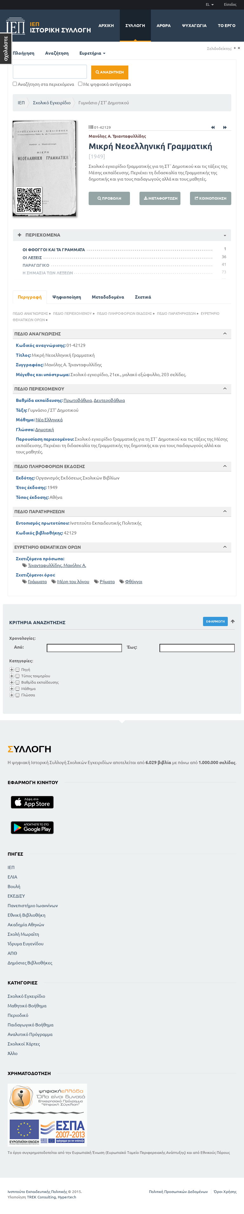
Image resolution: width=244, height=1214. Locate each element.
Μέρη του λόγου (73, 581)
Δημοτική (44, 429)
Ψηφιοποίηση (66, 297)
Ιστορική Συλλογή (60, 26)
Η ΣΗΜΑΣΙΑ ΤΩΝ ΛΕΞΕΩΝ (48, 273)
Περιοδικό (18, 1015)
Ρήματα (107, 581)
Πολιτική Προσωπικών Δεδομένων (178, 1192)
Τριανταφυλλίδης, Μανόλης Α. (57, 565)
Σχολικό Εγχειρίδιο (52, 102)
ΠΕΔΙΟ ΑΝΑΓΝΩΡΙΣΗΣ (30, 313)
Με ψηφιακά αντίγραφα (104, 84)
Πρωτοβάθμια (78, 400)
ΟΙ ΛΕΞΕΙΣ (32, 257)
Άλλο (12, 1053)
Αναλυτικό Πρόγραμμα (30, 1034)
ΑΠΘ (12, 953)
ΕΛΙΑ (12, 876)
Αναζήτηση (57, 53)
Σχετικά (143, 297)
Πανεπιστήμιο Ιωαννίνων (33, 905)
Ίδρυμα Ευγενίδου (26, 943)
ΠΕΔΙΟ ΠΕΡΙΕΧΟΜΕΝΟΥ (72, 313)
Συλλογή (135, 25)
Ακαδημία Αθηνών (26, 924)
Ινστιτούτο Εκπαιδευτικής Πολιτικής (37, 1192)
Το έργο (226, 25)
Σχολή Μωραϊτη (23, 934)
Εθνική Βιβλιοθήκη (26, 915)
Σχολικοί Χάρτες (24, 1043)
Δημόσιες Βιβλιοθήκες (30, 962)
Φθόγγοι (133, 581)
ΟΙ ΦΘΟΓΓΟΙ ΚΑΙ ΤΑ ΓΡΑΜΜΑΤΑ (54, 249)
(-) (238, 48)
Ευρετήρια (92, 53)
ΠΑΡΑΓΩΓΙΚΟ (36, 265)
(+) (234, 48)
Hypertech (67, 1197)
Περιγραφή (30, 297)
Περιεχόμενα (42, 235)
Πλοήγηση (23, 53)
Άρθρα (164, 25)
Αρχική (106, 25)
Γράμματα (37, 581)
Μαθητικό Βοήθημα (27, 1005)
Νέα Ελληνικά (49, 419)
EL (210, 4)
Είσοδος (230, 4)
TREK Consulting (41, 1197)
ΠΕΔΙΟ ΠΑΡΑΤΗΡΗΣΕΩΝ (176, 313)
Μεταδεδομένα (108, 297)
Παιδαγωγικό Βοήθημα (30, 1024)
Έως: (132, 647)
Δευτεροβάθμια (109, 400)
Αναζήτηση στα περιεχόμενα (43, 84)
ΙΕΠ (21, 102)
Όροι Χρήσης (225, 1192)
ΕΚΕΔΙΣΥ (16, 896)
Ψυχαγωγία (194, 25)
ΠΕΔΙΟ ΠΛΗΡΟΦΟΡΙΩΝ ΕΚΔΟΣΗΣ (124, 313)
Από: (19, 647)
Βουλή (14, 886)
